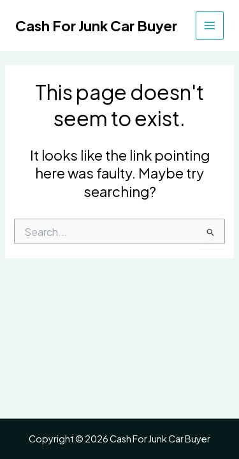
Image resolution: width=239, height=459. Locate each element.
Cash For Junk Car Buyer (96, 25)
